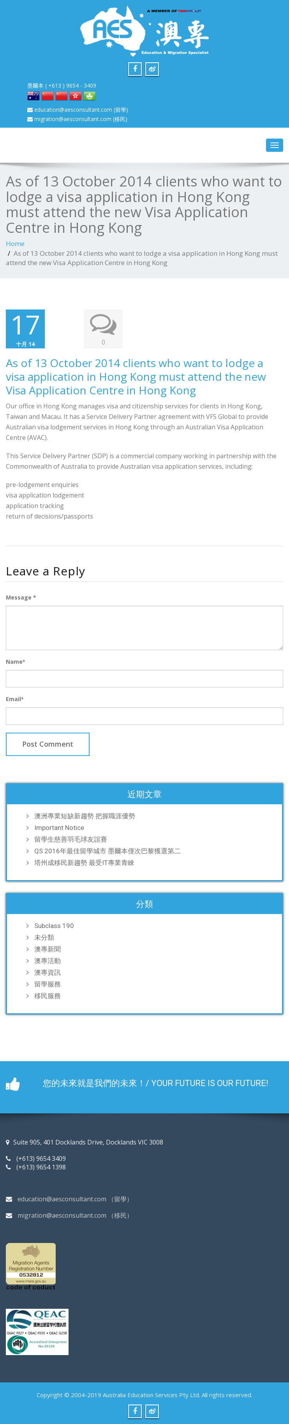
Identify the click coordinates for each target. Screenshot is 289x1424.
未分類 (44, 937)
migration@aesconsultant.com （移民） (75, 1215)
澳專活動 (47, 961)
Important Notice (59, 828)
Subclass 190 (54, 926)
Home (15, 243)
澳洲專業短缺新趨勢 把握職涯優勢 (84, 816)
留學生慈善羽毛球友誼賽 (70, 839)
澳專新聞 (47, 949)
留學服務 (47, 984)
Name (15, 661)
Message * (21, 597)
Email (14, 699)
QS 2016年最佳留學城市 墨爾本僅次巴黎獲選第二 (107, 851)
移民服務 (47, 996)
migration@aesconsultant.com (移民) (77, 119)
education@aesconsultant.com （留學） (75, 1199)
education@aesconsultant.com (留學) (77, 109)
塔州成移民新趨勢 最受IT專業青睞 (84, 863)
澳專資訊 (47, 972)
